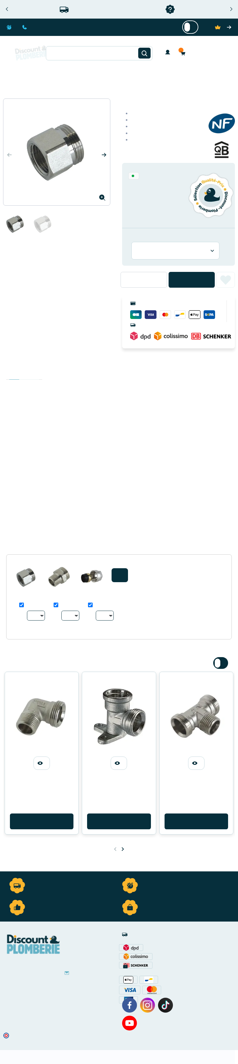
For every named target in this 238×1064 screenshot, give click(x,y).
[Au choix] (36, 616)
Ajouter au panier (192, 280)
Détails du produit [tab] (24, 373)
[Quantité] (143, 279)
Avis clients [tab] (34, 373)
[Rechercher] (144, 53)
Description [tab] (14, 373)
